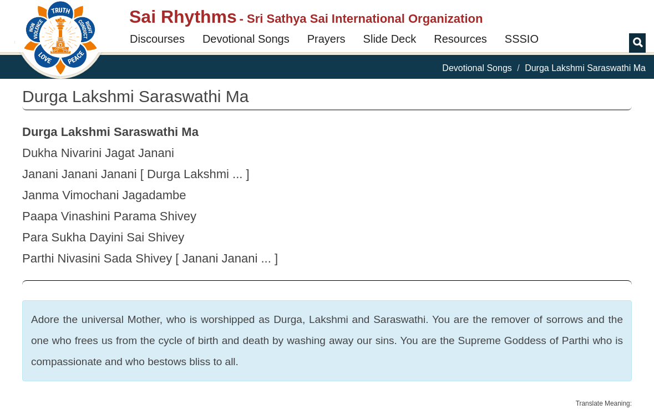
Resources (460, 39)
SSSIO (522, 39)
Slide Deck (390, 39)
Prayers (326, 39)
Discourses (157, 39)
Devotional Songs (246, 39)
